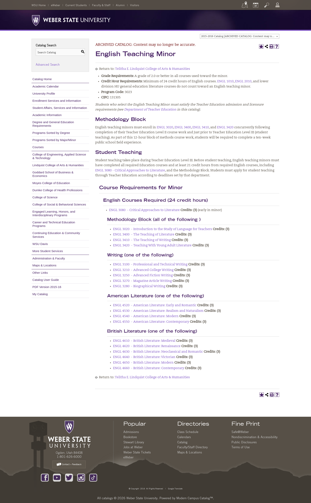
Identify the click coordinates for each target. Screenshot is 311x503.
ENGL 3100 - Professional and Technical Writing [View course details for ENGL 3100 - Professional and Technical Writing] (150, 264)
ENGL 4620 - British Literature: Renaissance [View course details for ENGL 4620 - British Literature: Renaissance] (146, 346)
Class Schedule (187, 432)
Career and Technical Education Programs (54, 224)
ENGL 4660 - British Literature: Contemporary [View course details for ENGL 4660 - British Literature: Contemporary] (148, 368)
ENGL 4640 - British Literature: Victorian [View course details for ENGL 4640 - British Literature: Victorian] (144, 357)
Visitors (134, 5)
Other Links (40, 272)
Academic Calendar (46, 86)
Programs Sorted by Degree (51, 132)
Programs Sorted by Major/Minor (54, 140)
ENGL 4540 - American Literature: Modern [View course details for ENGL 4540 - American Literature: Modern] (146, 316)
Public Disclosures (244, 442)
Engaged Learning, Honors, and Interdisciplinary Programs (54, 213)
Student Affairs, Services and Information (60, 107)
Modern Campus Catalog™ (194, 498)
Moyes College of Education (51, 183)
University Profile (44, 93)
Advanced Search (48, 64)
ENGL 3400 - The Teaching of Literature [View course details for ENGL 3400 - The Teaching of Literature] (143, 234)
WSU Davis (40, 244)
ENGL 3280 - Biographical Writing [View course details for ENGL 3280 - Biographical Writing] (139, 286)
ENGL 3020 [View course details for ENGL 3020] (165, 127)
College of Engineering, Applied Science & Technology (59, 156)
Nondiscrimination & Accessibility (254, 437)
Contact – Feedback (69, 465)
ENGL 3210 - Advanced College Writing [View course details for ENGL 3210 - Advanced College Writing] (143, 270)
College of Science (45, 197)
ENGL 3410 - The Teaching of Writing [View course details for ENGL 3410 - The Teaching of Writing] (142, 240)
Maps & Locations (45, 265)
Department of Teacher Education (150, 109)
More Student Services (48, 251)
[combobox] (239, 36)
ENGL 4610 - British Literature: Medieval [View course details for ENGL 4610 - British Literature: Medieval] (144, 341)
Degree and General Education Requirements (53, 123)
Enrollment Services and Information (57, 100)
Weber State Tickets (137, 452)
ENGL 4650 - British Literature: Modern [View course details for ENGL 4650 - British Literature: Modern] (143, 362)
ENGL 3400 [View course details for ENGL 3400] (183, 127)
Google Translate (174, 488)
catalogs (107, 498)
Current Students (76, 5)
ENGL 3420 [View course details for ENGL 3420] (225, 127)
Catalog (182, 442)
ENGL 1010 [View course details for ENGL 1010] (225, 81)
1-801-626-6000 (69, 457)
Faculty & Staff (101, 5)
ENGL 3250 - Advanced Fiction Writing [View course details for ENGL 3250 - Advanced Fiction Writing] (143, 275)
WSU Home (39, 5)
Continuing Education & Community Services (56, 234)
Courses (38, 147)
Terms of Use (240, 447)
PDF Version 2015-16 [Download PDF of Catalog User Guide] (47, 287)
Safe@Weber (240, 432)
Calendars (184, 437)
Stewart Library (133, 442)
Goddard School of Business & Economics (53, 174)
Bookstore (130, 437)
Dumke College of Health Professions (58, 190)
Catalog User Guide (46, 279)
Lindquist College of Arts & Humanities (58, 165)
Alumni (120, 5)
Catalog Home (42, 79)
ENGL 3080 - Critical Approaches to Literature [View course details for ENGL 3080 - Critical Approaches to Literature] (130, 170)
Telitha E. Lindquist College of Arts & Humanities (152, 69)
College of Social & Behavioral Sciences (59, 204)
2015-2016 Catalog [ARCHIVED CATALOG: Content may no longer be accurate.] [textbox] (240, 36)
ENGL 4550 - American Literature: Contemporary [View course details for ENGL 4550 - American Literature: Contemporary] (151, 321)
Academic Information (47, 115)
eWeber (55, 5)
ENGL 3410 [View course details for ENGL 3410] (200, 127)
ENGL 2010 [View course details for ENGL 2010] (243, 81)
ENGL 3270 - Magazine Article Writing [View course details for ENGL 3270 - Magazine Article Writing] (142, 281)
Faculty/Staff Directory (192, 447)
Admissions (131, 432)
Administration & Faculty (49, 258)
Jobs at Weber (133, 447)
